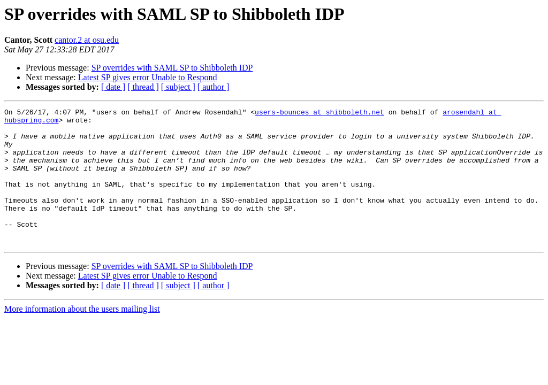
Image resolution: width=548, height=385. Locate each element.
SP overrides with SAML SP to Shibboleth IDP (172, 67)
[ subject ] (178, 86)
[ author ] (213, 86)
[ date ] (113, 86)
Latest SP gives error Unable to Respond (147, 77)
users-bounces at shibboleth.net (319, 113)
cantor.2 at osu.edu (87, 39)
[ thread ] (143, 86)
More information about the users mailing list (82, 336)
